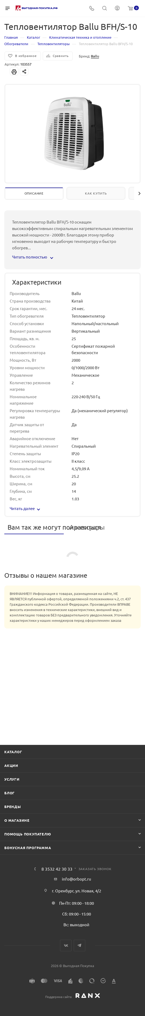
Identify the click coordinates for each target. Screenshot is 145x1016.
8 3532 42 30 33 (56, 869)
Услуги (12, 779)
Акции (11, 765)
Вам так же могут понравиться (36, 527)
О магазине (17, 820)
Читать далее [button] (25, 508)
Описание (34, 193)
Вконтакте (66, 945)
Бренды (12, 806)
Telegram (79, 945)
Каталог (13, 751)
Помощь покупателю (27, 834)
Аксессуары (87, 527)
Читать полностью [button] (32, 256)
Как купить (96, 193)
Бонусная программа (27, 847)
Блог (9, 793)
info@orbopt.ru (76, 878)
